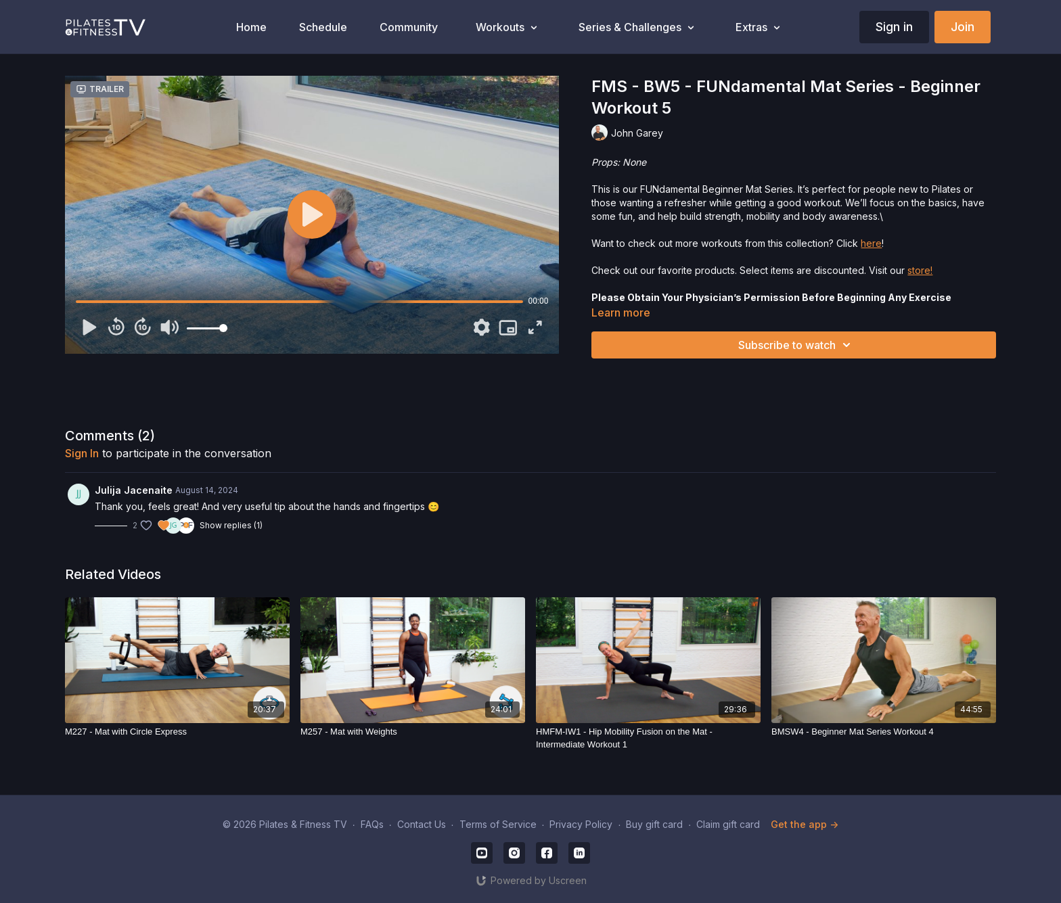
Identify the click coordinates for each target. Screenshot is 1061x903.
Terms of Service (498, 824)
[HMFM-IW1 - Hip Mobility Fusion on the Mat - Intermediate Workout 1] (648, 738)
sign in (82, 453)
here (871, 243)
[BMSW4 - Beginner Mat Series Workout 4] (883, 732)
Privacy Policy (580, 824)
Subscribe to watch (796, 345)
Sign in (894, 27)
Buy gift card (654, 824)
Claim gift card (728, 824)
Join (962, 27)
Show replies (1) (231, 525)
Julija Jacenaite (134, 490)
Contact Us (421, 824)
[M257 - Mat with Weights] (412, 732)
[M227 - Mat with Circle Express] (177, 732)
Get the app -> (804, 824)
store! (919, 270)
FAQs (372, 824)
